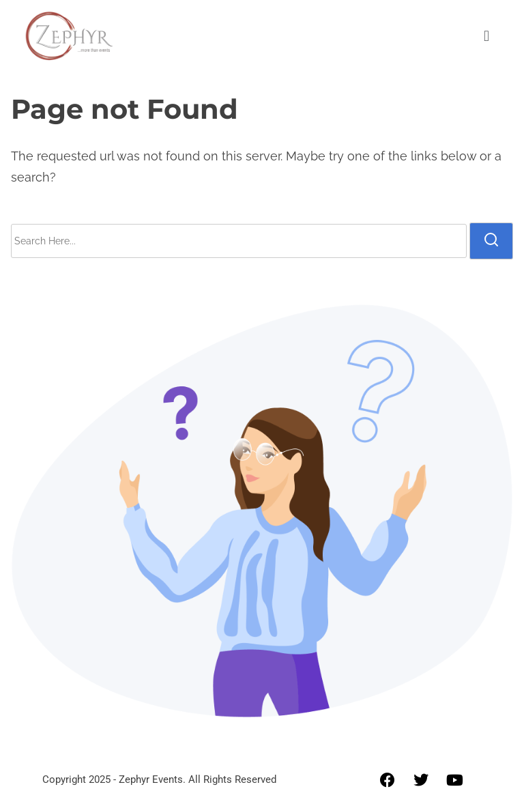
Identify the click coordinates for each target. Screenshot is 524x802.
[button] (486, 35)
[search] (491, 241)
